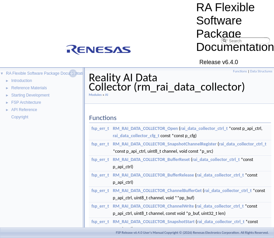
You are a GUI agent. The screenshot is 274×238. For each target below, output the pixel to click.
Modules (95, 95)
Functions (240, 71)
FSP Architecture (26, 102)
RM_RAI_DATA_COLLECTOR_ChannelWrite (153, 206)
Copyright (19, 117)
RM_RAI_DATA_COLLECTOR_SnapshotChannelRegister (164, 144)
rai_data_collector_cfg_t (136, 136)
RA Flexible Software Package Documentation (46, 73)
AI (106, 95)
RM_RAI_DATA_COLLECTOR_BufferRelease (153, 175)
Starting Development (30, 95)
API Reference (24, 109)
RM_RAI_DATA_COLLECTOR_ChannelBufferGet (157, 190)
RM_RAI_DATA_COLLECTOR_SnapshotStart (153, 221)
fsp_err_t (100, 128)
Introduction (21, 80)
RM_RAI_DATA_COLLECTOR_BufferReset (151, 159)
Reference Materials (29, 88)
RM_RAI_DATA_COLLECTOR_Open (145, 128)
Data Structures (261, 71)
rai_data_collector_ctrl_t (204, 128)
